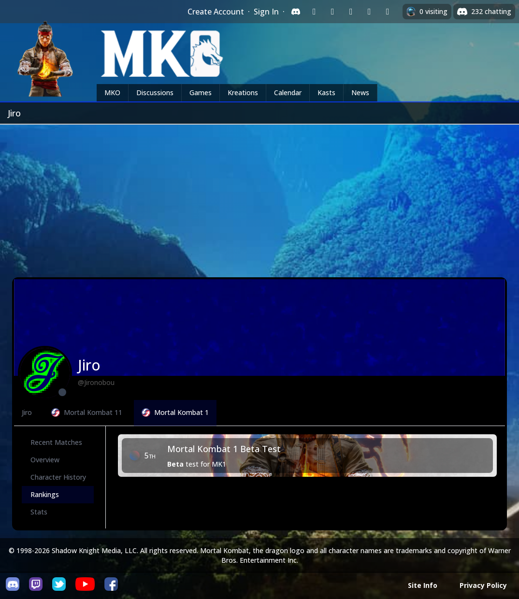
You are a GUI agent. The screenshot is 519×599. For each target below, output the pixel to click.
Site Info (422, 585)
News (360, 92)
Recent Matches (56, 442)
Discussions (154, 92)
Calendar (288, 92)
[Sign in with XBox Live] (387, 11)
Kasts (326, 92)
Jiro (27, 412)
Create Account (215, 11)
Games (200, 92)
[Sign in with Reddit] (351, 11)
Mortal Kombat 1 (175, 412)
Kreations (243, 92)
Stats (38, 511)
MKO (112, 92)
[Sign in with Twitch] (314, 11)
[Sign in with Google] (332, 11)
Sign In (266, 11)
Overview (44, 459)
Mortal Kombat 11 (86, 412)
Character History (58, 477)
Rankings (44, 494)
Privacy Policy (483, 585)
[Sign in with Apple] (369, 11)
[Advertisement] (259, 197)
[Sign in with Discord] (295, 11)
